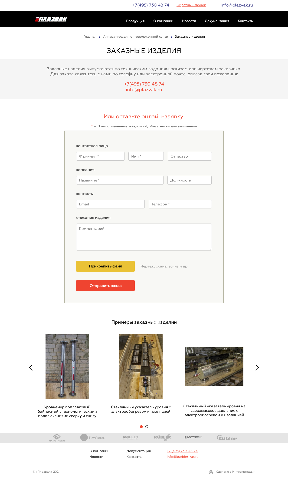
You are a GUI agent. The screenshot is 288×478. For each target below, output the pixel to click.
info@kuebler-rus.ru (183, 457)
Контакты (245, 21)
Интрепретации (243, 471)
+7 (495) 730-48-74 (182, 451)
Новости (189, 21)
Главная (89, 37)
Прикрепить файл (105, 266)
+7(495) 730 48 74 (150, 5)
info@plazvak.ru (237, 5)
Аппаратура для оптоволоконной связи (135, 37)
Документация (217, 21)
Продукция (135, 21)
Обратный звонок (191, 5)
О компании (163, 21)
